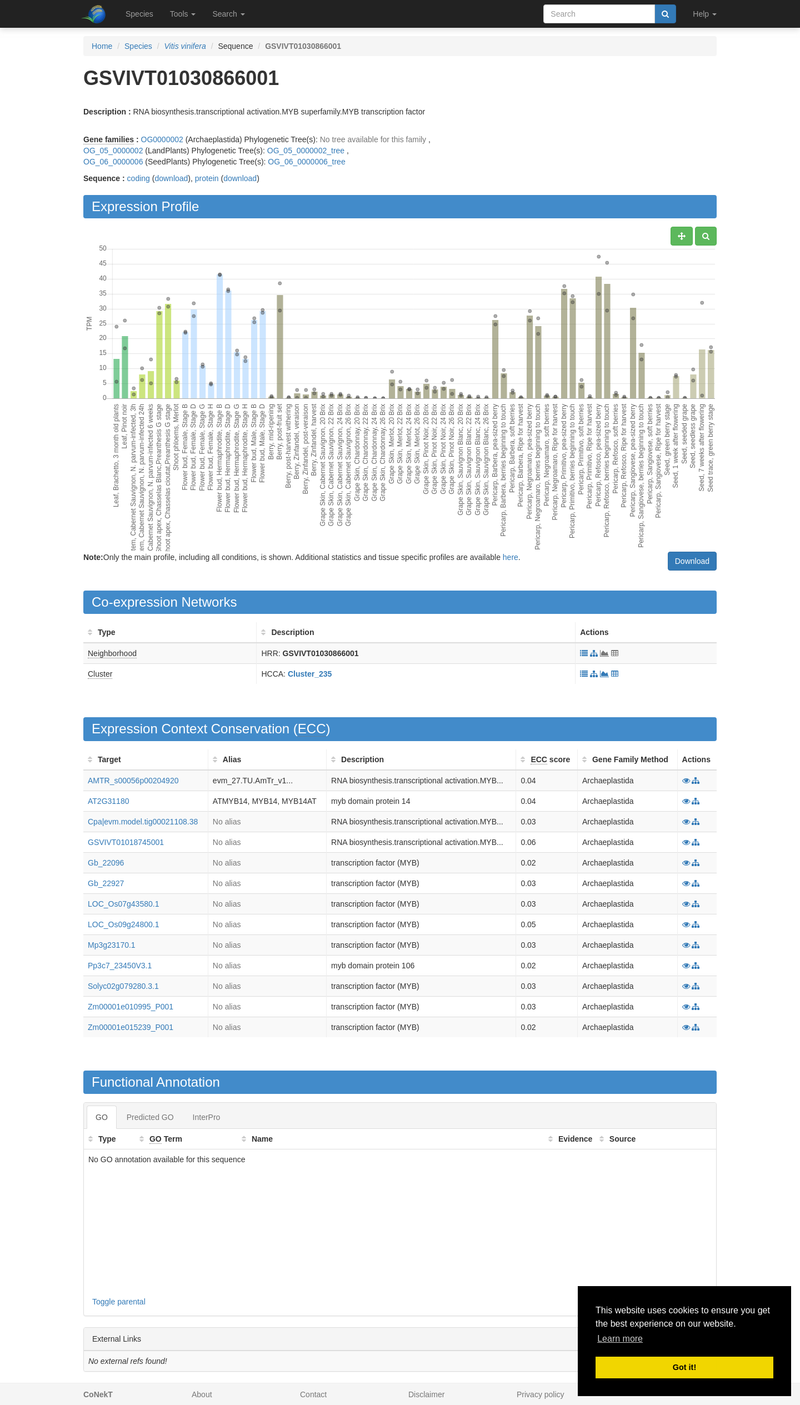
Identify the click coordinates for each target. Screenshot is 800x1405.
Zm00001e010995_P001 (130, 1006)
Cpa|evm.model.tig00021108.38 (143, 821)
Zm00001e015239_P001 (130, 1027)
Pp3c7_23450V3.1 (120, 965)
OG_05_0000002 (113, 150)
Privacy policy (540, 1394)
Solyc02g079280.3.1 (123, 986)
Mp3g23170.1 (112, 945)
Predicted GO (150, 1117)
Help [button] (705, 13)
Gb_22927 (106, 883)
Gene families (108, 139)
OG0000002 (162, 139)
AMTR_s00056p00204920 (133, 780)
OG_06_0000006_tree (306, 161)
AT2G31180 (108, 801)
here (510, 557)
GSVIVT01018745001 (126, 842)
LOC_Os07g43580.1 (123, 903)
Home (102, 46)
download (171, 178)
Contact (313, 1394)
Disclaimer (426, 1394)
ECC (312, 728)
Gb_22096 (106, 862)
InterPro (207, 1117)
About (202, 1394)
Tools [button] (183, 13)
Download (692, 561)
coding (138, 178)
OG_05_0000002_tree (305, 150)
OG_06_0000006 (113, 161)
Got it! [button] (684, 1367)
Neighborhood (112, 653)
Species (139, 13)
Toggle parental (119, 1301)
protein (207, 178)
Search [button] (228, 13)
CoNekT (98, 1394)
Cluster (100, 673)
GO (102, 1117)
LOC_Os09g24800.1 (123, 924)
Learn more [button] (620, 1338)
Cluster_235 (310, 673)
